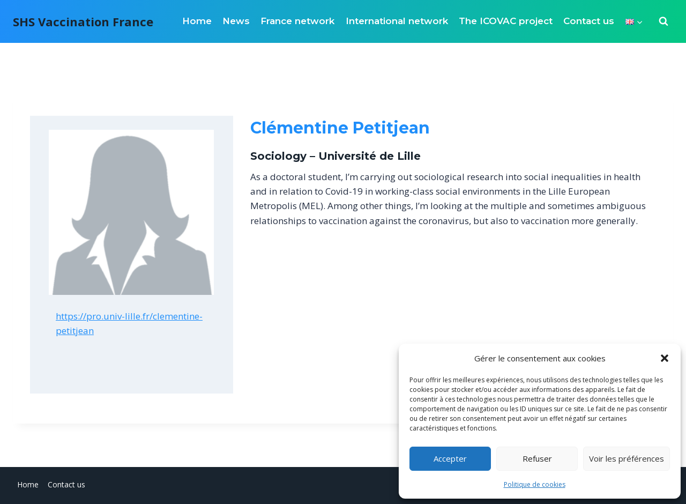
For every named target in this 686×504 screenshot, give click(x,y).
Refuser (537, 458)
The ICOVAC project (506, 21)
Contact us (588, 21)
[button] (664, 358)
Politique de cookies (534, 484)
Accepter (450, 458)
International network (397, 21)
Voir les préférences (626, 458)
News (236, 21)
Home (197, 21)
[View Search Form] (663, 21)
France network (297, 21)
